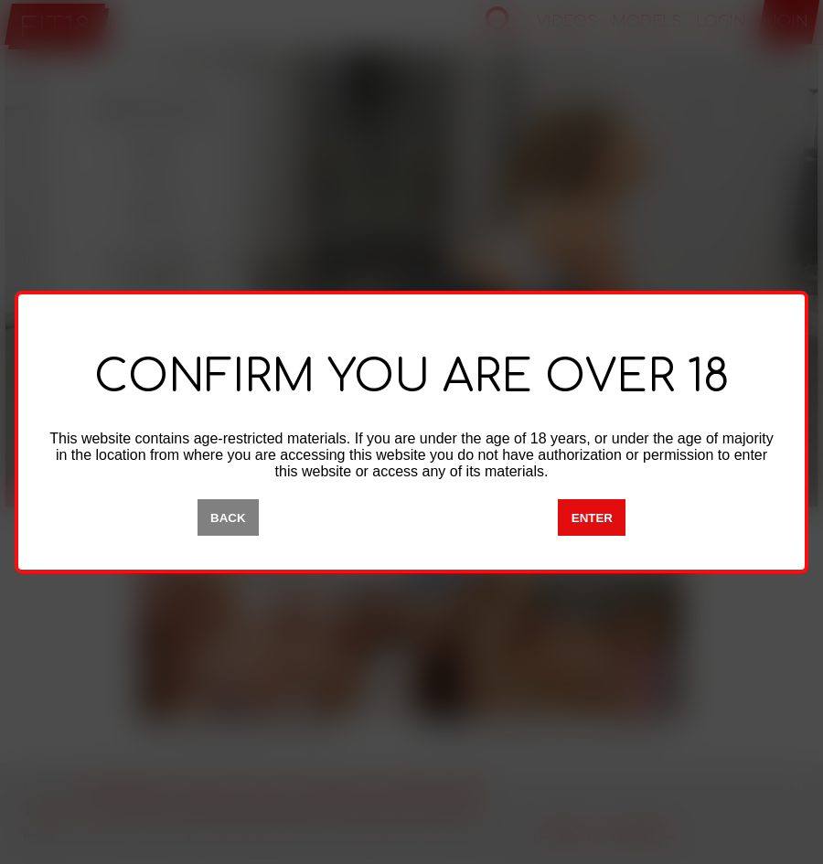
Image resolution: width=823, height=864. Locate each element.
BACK (228, 518)
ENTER (592, 518)
